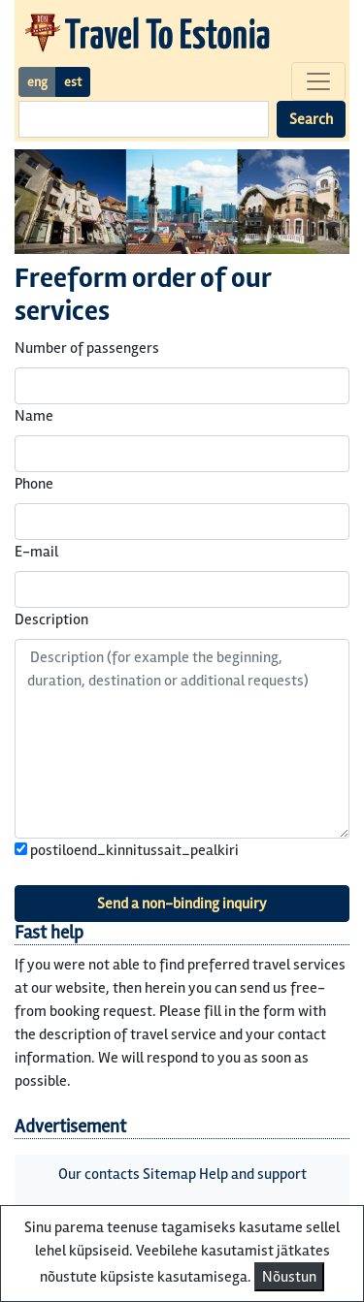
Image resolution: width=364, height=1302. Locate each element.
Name (34, 416)
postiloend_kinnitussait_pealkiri (127, 850)
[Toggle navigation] (318, 81)
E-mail (36, 551)
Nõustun (289, 1276)
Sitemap (169, 1174)
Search (311, 119)
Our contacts (99, 1174)
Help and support (253, 1174)
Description (51, 619)
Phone (34, 483)
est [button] (73, 82)
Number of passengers (87, 348)
